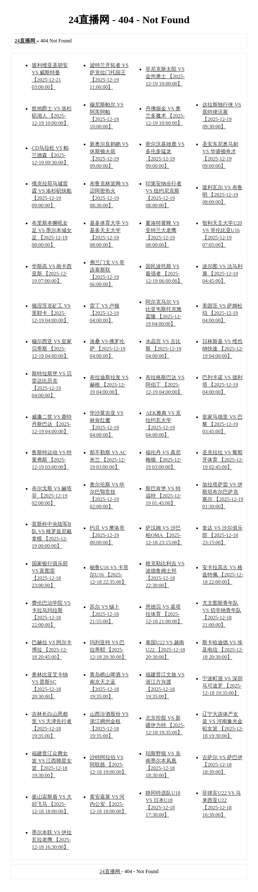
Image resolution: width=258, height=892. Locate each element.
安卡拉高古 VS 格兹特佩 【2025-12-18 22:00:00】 (222, 574)
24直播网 (110, 871)
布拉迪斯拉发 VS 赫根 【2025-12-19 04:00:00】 (109, 384)
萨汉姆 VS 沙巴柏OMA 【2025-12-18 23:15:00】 (164, 535)
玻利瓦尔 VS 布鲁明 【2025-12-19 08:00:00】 (222, 194)
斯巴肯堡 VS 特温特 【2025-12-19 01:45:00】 (163, 495)
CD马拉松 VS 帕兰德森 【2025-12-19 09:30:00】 (50, 155)
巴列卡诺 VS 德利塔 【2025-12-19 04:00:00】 (222, 384)
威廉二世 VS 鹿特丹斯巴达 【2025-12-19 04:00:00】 (52, 424)
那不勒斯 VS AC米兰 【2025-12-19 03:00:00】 (108, 459)
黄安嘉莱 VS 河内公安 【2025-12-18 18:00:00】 (108, 804)
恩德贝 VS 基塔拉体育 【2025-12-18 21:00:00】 (164, 614)
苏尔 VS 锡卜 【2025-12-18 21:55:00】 (104, 614)
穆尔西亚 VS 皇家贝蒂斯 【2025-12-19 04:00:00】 (52, 348)
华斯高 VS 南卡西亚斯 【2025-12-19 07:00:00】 (52, 273)
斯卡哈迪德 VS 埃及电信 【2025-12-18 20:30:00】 (222, 649)
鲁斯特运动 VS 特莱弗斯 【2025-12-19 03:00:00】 (52, 459)
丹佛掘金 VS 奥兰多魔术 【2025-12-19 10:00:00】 (165, 115)
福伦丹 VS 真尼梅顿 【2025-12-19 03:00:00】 (163, 459)
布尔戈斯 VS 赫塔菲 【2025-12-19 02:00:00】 (52, 495)
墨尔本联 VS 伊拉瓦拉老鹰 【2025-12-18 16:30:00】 (52, 839)
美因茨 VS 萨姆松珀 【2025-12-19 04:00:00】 (222, 313)
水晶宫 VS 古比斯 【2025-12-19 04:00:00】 (163, 348)
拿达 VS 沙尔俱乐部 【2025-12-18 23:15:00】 (222, 535)
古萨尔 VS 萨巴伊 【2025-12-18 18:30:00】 (222, 764)
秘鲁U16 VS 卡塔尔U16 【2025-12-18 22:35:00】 (109, 574)
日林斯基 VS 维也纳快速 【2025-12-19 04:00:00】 (222, 348)
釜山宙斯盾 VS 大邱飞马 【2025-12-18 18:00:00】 (52, 804)
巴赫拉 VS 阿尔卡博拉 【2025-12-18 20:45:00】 (52, 649)
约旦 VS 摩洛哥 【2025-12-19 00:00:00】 (107, 535)
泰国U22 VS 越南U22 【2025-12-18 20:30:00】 (165, 649)
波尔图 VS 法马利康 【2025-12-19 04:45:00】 (222, 273)
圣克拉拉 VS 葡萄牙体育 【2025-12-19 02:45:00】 (222, 459)
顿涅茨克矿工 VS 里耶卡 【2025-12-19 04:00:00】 (51, 313)
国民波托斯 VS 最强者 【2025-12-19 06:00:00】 (164, 273)
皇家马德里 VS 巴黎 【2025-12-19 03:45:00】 (222, 424)
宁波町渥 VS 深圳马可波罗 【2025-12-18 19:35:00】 (222, 685)
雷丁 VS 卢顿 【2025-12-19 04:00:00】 (104, 313)
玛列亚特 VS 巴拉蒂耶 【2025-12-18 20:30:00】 (108, 649)
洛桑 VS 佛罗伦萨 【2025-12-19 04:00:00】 (107, 348)
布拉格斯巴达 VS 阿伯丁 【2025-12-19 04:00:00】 (165, 384)
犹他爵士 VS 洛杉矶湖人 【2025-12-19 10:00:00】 (52, 115)
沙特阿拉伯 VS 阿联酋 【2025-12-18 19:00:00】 (108, 764)
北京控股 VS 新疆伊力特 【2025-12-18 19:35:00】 (165, 725)
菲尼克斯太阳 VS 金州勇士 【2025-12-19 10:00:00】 (165, 76)
